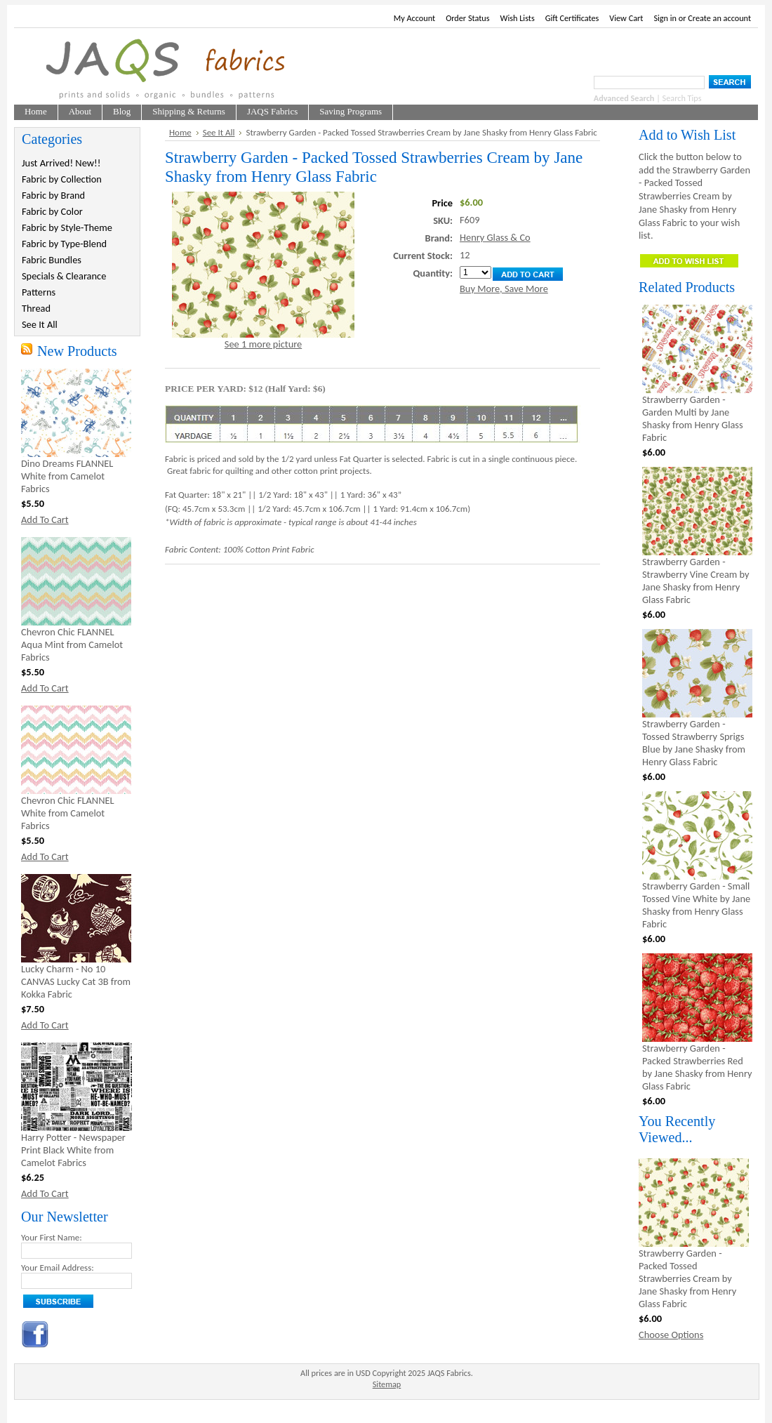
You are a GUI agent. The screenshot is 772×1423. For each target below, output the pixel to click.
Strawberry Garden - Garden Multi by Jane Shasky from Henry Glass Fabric (692, 418)
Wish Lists (517, 18)
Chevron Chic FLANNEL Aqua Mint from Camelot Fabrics (72, 644)
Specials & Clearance (64, 276)
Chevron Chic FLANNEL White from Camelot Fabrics (67, 813)
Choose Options (671, 1334)
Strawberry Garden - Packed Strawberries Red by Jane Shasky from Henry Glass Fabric (697, 1067)
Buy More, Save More (504, 288)
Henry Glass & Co (495, 237)
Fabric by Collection (62, 179)
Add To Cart (45, 519)
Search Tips (682, 98)
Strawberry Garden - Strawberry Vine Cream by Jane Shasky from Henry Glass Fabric (696, 580)
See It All (40, 324)
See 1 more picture (263, 344)
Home (180, 132)
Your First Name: (51, 1237)
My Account (414, 18)
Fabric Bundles (51, 259)
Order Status (467, 18)
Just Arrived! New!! (61, 163)
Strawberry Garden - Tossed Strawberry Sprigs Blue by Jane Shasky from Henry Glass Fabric (693, 742)
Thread (36, 308)
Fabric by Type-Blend (64, 243)
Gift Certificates (572, 18)
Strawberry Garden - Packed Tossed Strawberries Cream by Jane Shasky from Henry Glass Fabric (687, 1278)
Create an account (719, 18)
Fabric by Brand (53, 195)
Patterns (38, 292)
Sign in (665, 18)
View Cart (626, 18)
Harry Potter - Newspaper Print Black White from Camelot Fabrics (73, 1150)
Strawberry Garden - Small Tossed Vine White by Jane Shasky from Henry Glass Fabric (696, 905)
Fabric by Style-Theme (67, 227)
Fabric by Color (52, 211)
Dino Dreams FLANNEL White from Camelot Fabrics (67, 476)
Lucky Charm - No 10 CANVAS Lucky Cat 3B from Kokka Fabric (76, 981)
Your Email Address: (57, 1267)
